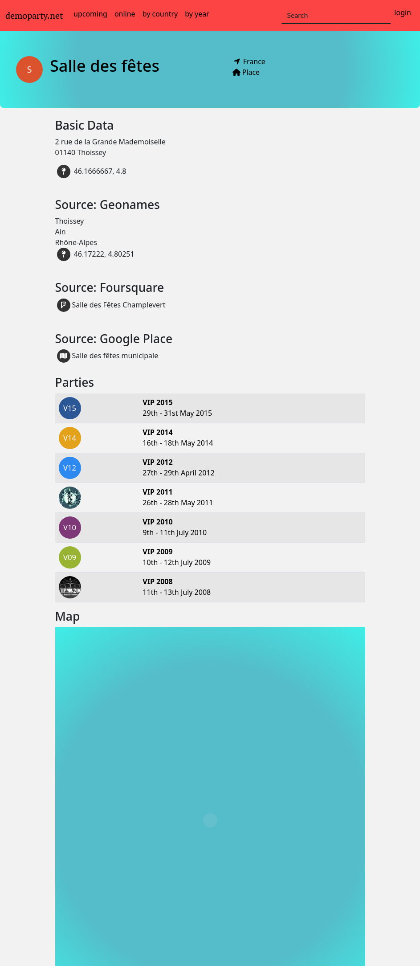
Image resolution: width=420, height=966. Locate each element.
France (255, 61)
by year (197, 14)
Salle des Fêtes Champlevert (111, 305)
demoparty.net (34, 15)
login (402, 12)
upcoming (90, 14)
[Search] (336, 15)
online (124, 14)
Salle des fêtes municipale (108, 356)
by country (160, 14)
